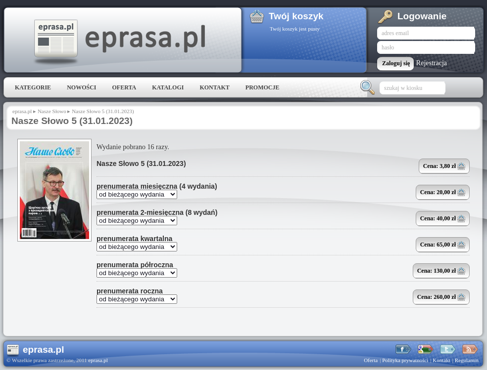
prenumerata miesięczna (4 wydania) (157, 186)
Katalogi (168, 87)
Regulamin (467, 360)
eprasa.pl (118, 42)
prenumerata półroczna (135, 264)
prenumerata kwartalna (134, 238)
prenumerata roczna (130, 291)
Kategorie (33, 87)
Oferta (124, 87)
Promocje (262, 87)
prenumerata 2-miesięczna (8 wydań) (157, 212)
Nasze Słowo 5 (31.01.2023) (141, 163)
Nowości (81, 87)
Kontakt (214, 87)
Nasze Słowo (52, 111)
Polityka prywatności (405, 360)
